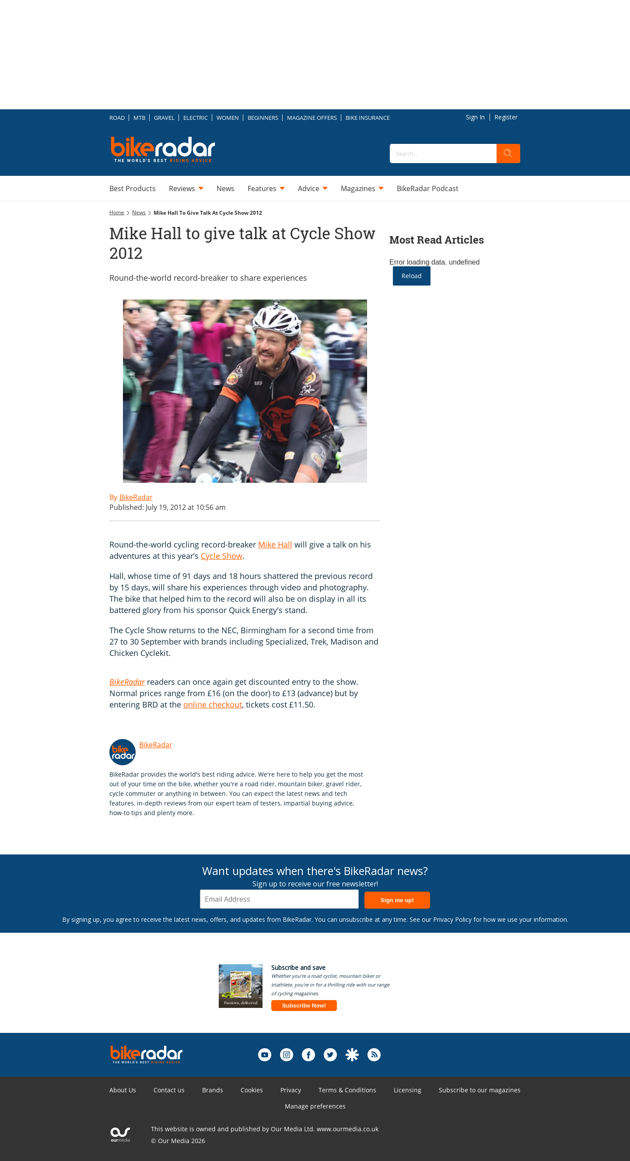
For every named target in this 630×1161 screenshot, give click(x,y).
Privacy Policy (452, 919)
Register (506, 117)
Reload (412, 276)
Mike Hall (275, 544)
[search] (508, 153)
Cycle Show (221, 556)
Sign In (475, 117)
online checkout (212, 704)
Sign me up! (397, 900)
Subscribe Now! (304, 1005)
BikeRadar (155, 745)
